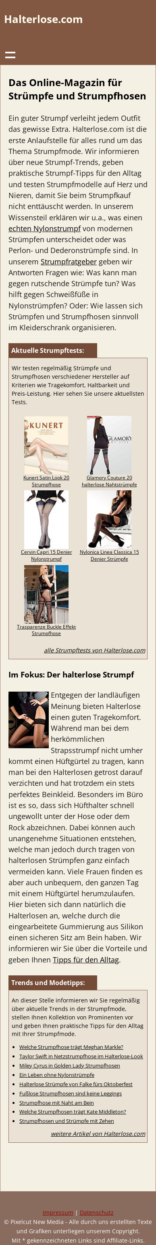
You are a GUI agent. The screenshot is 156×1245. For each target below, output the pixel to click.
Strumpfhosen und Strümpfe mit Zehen (66, 1121)
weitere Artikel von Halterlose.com (98, 1133)
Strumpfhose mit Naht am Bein (56, 1102)
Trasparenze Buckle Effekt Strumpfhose (46, 630)
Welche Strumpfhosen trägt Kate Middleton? (72, 1111)
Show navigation (10, 54)
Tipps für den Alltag (86, 959)
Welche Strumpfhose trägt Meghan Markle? (71, 1047)
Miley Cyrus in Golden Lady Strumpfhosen (69, 1065)
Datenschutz (97, 1212)
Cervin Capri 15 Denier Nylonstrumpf (46, 555)
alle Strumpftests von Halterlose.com (94, 650)
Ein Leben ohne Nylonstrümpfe (56, 1074)
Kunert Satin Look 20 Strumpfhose (46, 481)
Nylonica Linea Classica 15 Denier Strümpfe (109, 555)
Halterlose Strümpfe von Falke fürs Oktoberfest (76, 1084)
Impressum (58, 1212)
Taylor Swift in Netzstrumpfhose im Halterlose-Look (81, 1056)
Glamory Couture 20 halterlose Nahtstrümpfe (109, 481)
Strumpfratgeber (69, 261)
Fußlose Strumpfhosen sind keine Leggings (70, 1093)
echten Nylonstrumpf (44, 228)
